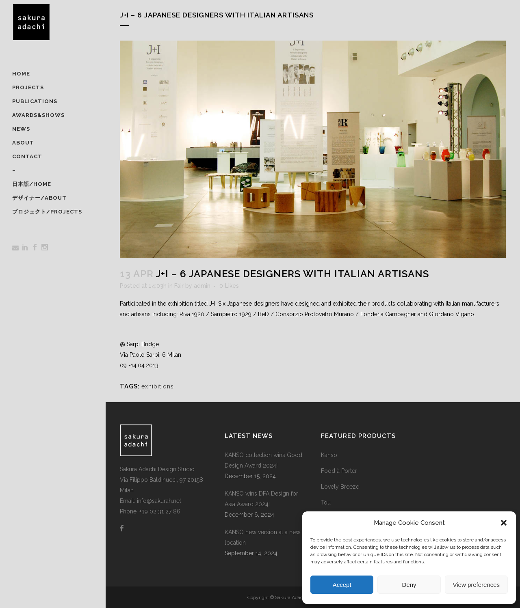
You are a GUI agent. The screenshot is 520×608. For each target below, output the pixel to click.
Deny (409, 584)
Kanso (329, 455)
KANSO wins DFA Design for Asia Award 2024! (261, 498)
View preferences (476, 584)
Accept (342, 584)
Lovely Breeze (340, 486)
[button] (504, 523)
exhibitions (157, 386)
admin (202, 285)
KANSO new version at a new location (262, 537)
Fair (179, 285)
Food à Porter (339, 471)
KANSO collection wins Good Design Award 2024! (263, 460)
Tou (326, 502)
